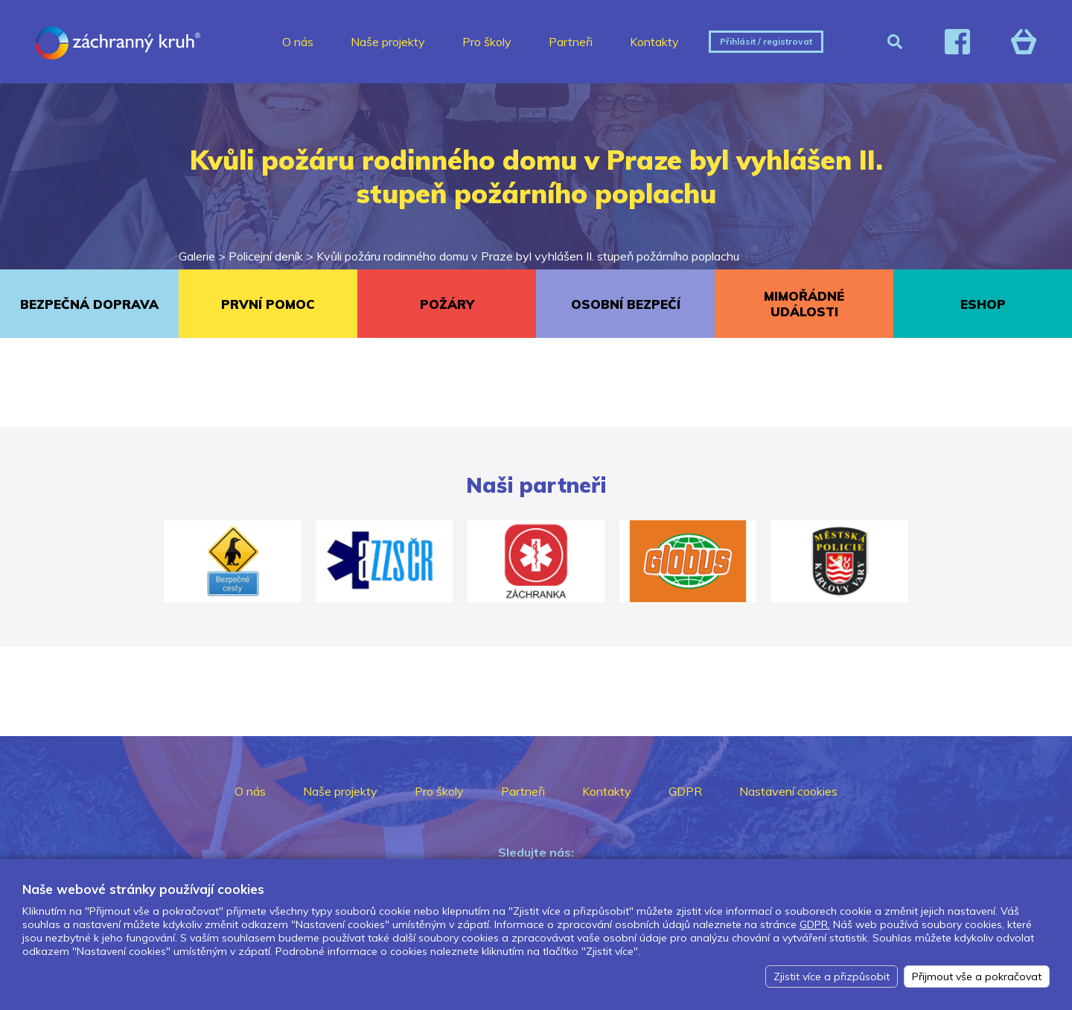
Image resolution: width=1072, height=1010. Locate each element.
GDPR (685, 791)
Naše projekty (388, 41)
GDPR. (815, 924)
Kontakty (654, 41)
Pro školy (486, 41)
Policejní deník (266, 256)
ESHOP (983, 304)
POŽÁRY (447, 304)
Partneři (571, 41)
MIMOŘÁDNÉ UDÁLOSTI (804, 303)
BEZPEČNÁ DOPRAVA (89, 304)
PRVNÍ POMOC (268, 304)
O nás (297, 41)
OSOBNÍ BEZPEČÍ (625, 304)
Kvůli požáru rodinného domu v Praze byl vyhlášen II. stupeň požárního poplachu (527, 256)
